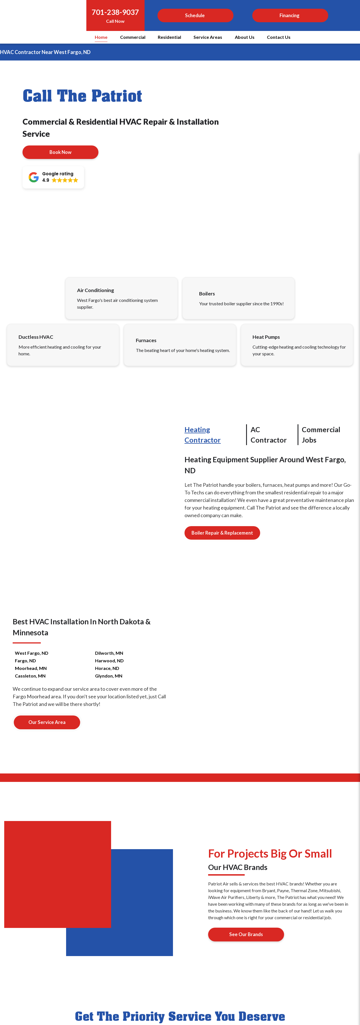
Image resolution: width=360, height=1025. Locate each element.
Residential (169, 37)
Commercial (132, 37)
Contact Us (279, 37)
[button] (53, 177)
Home (101, 37)
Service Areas (208, 37)
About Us (245, 37)
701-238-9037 (115, 12)
